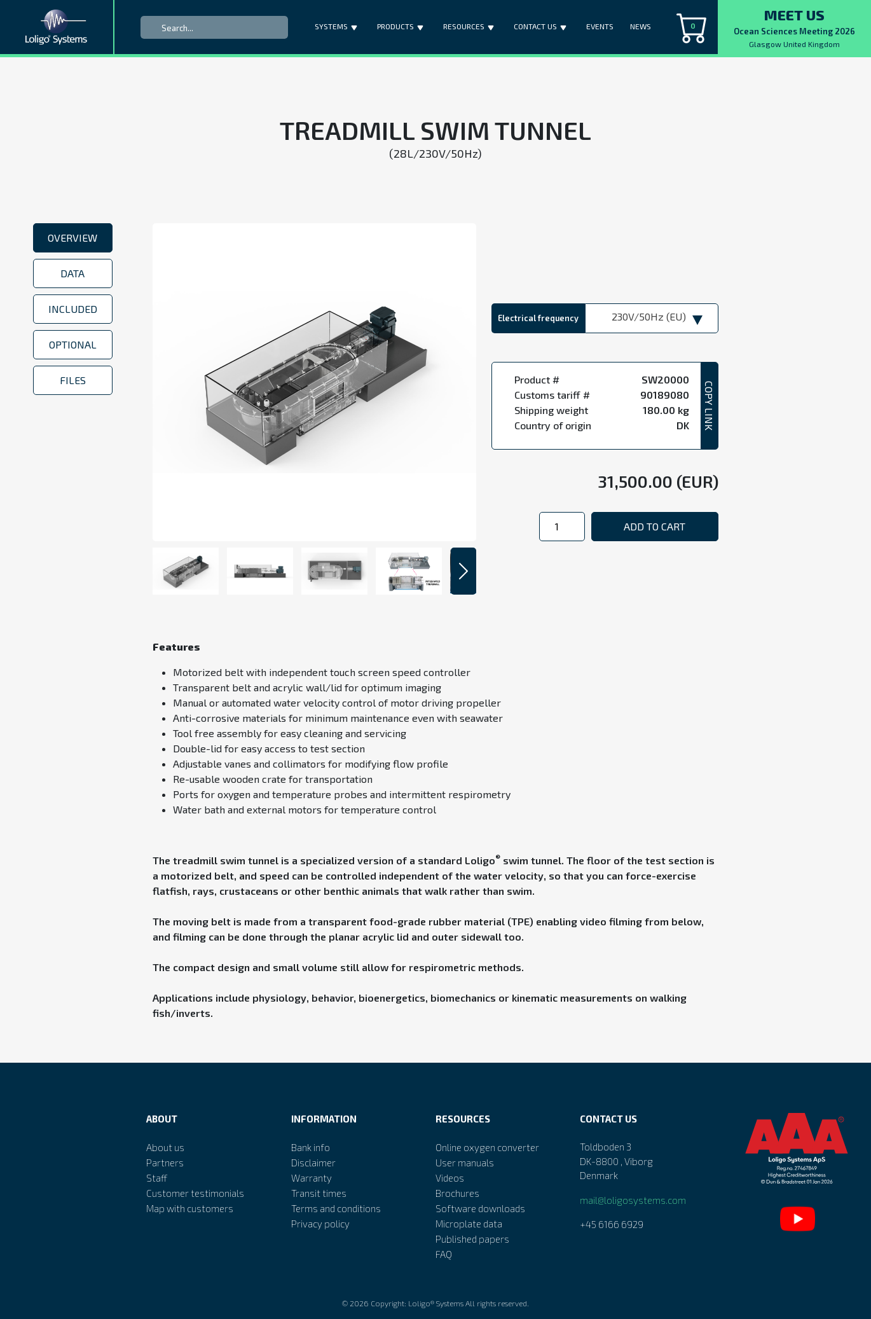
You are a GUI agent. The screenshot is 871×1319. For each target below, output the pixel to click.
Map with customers (189, 1208)
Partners (165, 1162)
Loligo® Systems (435, 1303)
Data (72, 273)
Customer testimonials (195, 1193)
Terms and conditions (336, 1208)
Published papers (472, 1239)
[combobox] (651, 318)
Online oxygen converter (487, 1147)
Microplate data (469, 1223)
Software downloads (480, 1208)
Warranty (311, 1178)
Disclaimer (313, 1162)
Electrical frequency (538, 318)
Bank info (310, 1147)
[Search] (214, 27)
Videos (450, 1178)
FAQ (444, 1254)
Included (72, 309)
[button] (355, 25)
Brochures (457, 1193)
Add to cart (654, 526)
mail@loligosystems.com (633, 1200)
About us (165, 1147)
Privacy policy (320, 1223)
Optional (73, 344)
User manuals (465, 1162)
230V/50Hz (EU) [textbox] (649, 316)
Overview (72, 237)
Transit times (318, 1193)
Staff (156, 1178)
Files (73, 380)
